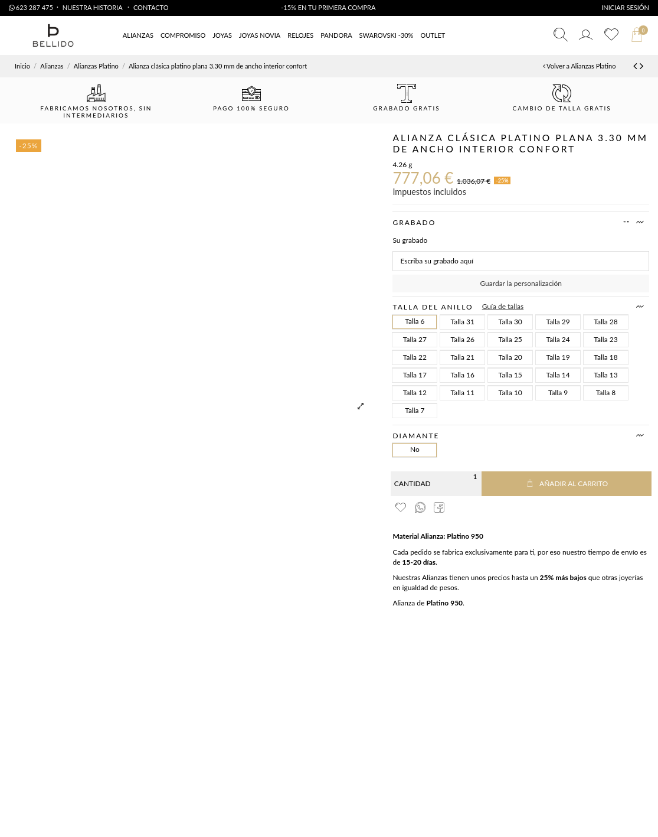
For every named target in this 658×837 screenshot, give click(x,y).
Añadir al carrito (566, 483)
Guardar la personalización (520, 283)
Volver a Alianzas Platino (579, 66)
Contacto (151, 7)
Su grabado (409, 240)
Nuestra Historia (93, 7)
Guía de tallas (503, 306)
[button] (433, 36)
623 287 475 (31, 7)
